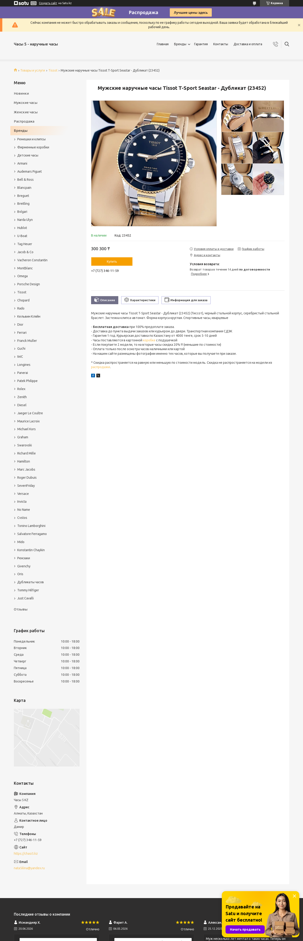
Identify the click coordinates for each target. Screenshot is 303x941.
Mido (20, 542)
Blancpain (24, 187)
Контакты (220, 44)
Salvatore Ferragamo (32, 534)
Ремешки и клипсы (31, 139)
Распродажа (24, 121)
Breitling (23, 203)
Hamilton (23, 461)
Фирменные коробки (33, 147)
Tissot (52, 70)
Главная (163, 44)
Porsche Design (28, 284)
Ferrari (22, 332)
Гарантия (201, 44)
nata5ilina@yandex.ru (29, 868)
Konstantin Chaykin (31, 550)
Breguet (23, 196)
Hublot (22, 228)
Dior (20, 324)
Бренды (180, 44)
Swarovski (24, 445)
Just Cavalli (25, 598)
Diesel (22, 405)
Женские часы (26, 112)
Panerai (22, 373)
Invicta (22, 501)
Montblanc (25, 268)
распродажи (100, 367)
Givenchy (23, 566)
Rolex (21, 389)
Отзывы (20, 609)
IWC (20, 356)
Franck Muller (27, 341)
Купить (112, 261)
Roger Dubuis (27, 477)
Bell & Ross (25, 179)
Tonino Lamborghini (31, 526)
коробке (149, 340)
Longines (23, 365)
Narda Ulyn (25, 220)
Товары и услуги (32, 70)
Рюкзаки (23, 558)
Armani (22, 163)
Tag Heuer (24, 244)
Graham (22, 437)
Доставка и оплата (248, 44)
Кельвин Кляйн (28, 316)
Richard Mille (26, 453)
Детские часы (27, 155)
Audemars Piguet (29, 171)
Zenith (22, 397)
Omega (22, 276)
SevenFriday (26, 485)
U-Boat (22, 236)
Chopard (23, 300)
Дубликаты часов (30, 582)
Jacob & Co (25, 252)
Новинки (21, 93)
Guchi (21, 348)
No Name (23, 509)
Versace (23, 494)
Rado (20, 308)
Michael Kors (26, 429)
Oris (20, 574)
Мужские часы (25, 103)
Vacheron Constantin (32, 260)
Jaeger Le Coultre (30, 413)
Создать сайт (48, 3)
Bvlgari (22, 211)
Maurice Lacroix (28, 421)
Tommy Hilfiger (28, 590)
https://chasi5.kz (26, 853)
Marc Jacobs (26, 469)
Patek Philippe (27, 381)
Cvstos (22, 518)
